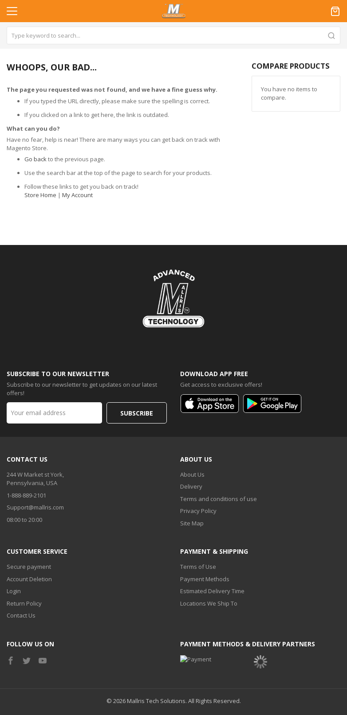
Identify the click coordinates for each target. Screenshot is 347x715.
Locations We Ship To (208, 577)
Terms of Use (198, 540)
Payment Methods (204, 552)
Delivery (191, 460)
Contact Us (21, 589)
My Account (77, 195)
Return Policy (24, 577)
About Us (192, 448)
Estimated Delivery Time (212, 564)
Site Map (192, 497)
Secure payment (29, 540)
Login (14, 564)
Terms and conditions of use (218, 472)
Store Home (40, 195)
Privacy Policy (198, 484)
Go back (35, 159)
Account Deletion (29, 552)
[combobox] (173, 35)
